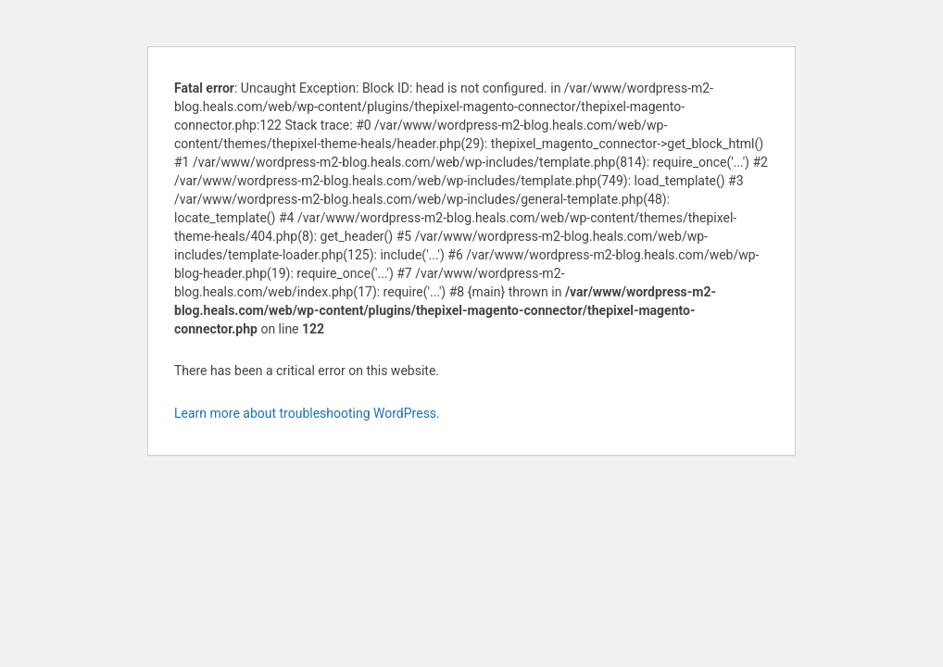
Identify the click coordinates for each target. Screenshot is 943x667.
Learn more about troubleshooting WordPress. (307, 413)
